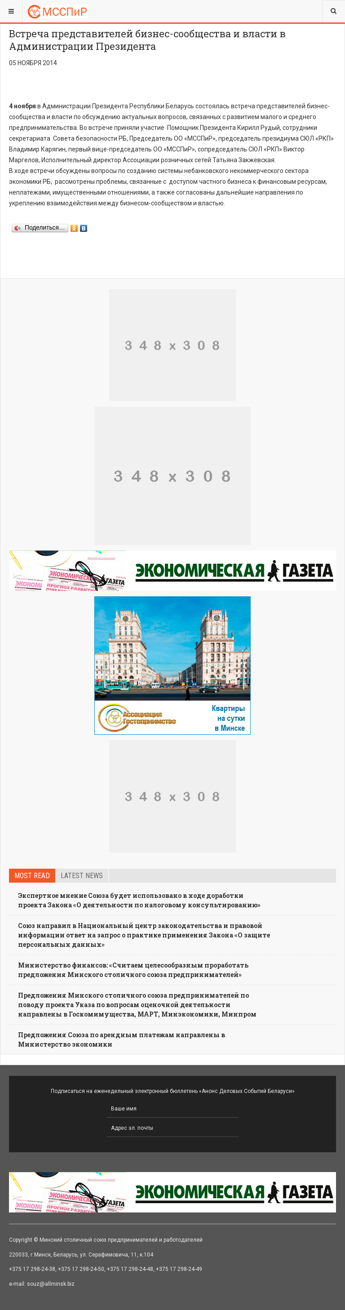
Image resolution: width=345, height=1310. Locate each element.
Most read (32, 875)
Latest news (82, 875)
